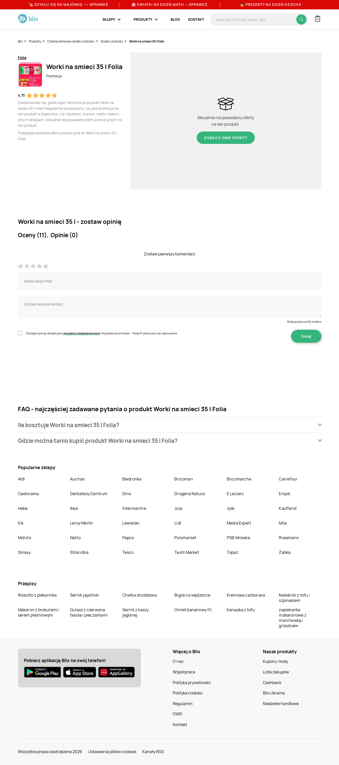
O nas (178, 661)
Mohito (24, 537)
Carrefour (288, 479)
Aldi (21, 479)
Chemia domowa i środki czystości (71, 41)
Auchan (77, 479)
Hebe (23, 508)
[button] (169, 425)
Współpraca (184, 672)
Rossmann (289, 537)
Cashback (272, 682)
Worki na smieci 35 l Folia (146, 41)
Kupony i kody (275, 661)
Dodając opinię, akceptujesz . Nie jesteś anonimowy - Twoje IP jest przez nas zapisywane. (102, 333)
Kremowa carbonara (246, 595)
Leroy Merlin (81, 523)
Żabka (284, 552)
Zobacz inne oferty (225, 137)
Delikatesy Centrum (89, 493)
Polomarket (185, 537)
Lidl (177, 523)
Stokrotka (79, 552)
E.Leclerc (235, 493)
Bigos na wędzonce (192, 595)
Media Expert (239, 523)
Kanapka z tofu (241, 610)
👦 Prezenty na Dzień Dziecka (270, 4)
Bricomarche (239, 479)
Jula (178, 508)
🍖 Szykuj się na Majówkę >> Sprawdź (68, 4)
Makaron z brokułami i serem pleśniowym (38, 612)
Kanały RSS (153, 751)
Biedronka (132, 479)
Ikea (74, 508)
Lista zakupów (276, 672)
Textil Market (186, 552)
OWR (177, 714)
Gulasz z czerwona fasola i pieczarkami (88, 612)
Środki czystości (112, 41)
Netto (75, 537)
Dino (126, 493)
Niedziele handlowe (281, 703)
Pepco (128, 537)
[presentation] (56, 358)
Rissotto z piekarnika (37, 595)
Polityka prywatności (192, 682)
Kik (21, 523)
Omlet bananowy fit (193, 610)
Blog (175, 19)
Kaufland (287, 508)
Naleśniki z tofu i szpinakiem (294, 597)
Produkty (35, 41)
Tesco (128, 552)
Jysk (231, 508)
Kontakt (196, 19)
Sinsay (24, 552)
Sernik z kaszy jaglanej (135, 612)
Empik (284, 493)
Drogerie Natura (189, 493)
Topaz (232, 552)
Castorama (28, 493)
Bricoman (183, 479)
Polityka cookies (187, 693)
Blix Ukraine (274, 693)
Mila (283, 523)
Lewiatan (131, 523)
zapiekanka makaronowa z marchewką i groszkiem (292, 617)
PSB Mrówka (238, 537)
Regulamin (183, 703)
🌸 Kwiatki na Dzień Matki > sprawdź (169, 4)
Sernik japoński (84, 595)
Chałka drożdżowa (139, 595)
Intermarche (134, 508)
